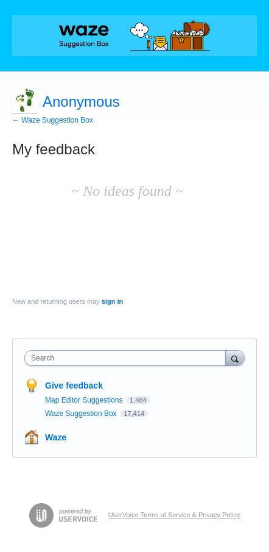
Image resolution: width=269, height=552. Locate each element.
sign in (112, 301)
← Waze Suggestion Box (52, 120)
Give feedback (74, 385)
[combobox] (127, 358)
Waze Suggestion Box (82, 413)
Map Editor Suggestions (85, 400)
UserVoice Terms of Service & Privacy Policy (174, 514)
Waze (55, 437)
